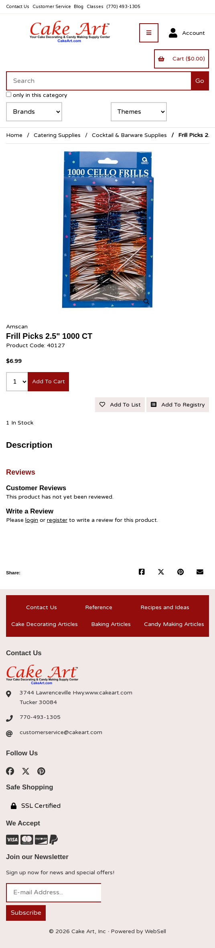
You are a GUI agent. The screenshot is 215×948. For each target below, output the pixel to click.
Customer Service (51, 6)
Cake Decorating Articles (44, 624)
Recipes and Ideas (164, 607)
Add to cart (48, 381)
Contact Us (17, 6)
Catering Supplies (57, 135)
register (57, 520)
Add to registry (178, 404)
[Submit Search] (200, 81)
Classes (95, 6)
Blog (78, 6)
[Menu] (148, 32)
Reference (98, 607)
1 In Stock (19, 422)
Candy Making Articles (174, 624)
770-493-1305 (40, 717)
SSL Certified (36, 806)
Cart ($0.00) (181, 58)
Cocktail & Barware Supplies (129, 135)
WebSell (155, 931)
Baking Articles (111, 624)
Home (14, 135)
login (31, 520)
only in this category (36, 95)
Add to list (120, 404)
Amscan (17, 326)
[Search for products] (98, 81)
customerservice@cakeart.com (61, 732)
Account (187, 33)
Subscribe (26, 913)
